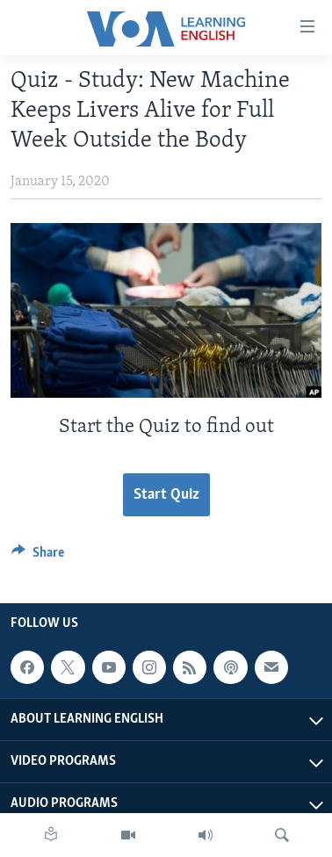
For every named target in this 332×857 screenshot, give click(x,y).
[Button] (37, 556)
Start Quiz (166, 494)
